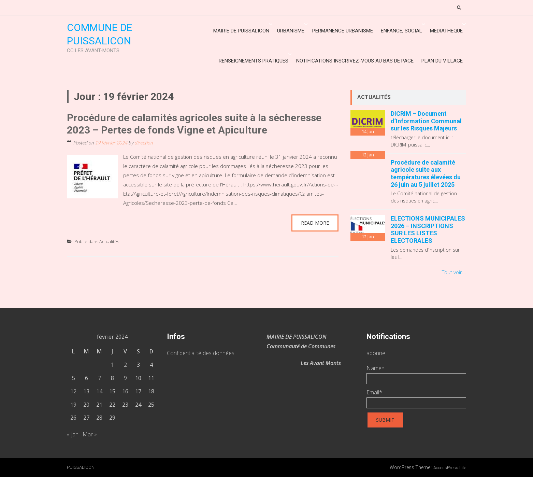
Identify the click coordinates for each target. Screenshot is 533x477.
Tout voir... (454, 272)
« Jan (72, 434)
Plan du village (442, 61)
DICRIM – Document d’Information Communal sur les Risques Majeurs (426, 121)
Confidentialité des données (200, 353)
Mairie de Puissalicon (241, 31)
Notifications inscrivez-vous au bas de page (355, 61)
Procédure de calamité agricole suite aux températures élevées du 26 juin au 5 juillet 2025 (426, 173)
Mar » (90, 434)
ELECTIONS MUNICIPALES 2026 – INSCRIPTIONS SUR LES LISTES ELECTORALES (428, 229)
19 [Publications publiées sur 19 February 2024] (73, 404)
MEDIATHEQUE (446, 31)
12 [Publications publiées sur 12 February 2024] (73, 391)
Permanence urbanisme (342, 31)
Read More (315, 223)
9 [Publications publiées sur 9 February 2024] (125, 378)
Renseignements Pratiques (253, 61)
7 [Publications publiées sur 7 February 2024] (99, 378)
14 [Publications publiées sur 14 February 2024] (99, 391)
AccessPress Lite (449, 467)
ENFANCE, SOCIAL (401, 31)
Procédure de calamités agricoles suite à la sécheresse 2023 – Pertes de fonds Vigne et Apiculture (194, 124)
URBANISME (290, 31)
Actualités (109, 241)
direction (143, 142)
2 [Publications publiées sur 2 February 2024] (125, 364)
